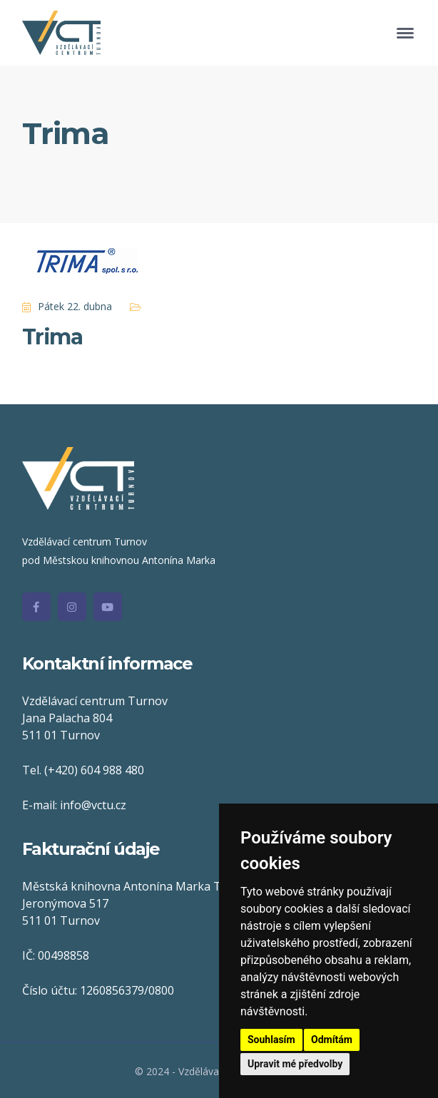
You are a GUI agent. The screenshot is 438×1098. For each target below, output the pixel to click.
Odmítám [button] (331, 1039)
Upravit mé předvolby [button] (295, 1063)
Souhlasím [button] (271, 1039)
